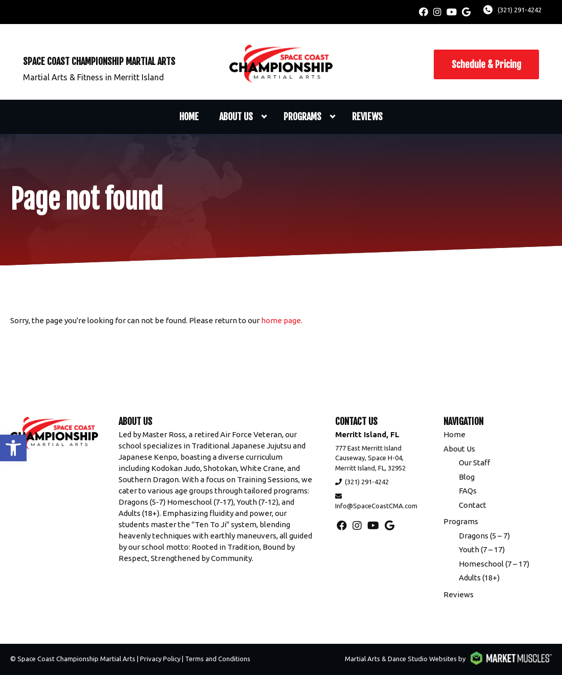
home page (281, 320)
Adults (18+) (479, 577)
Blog (467, 476)
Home (189, 116)
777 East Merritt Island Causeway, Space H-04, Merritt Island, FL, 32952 (370, 457)
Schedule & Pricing (486, 64)
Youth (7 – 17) (482, 549)
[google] (466, 12)
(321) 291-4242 (520, 9)
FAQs (468, 490)
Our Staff (474, 462)
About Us (236, 116)
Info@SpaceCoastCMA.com (376, 505)
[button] (13, 448)
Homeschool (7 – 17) (494, 563)
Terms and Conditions (217, 658)
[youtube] (452, 12)
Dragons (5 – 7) (484, 535)
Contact (472, 505)
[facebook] (423, 12)
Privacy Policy (160, 658)
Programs (302, 116)
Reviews (367, 116)
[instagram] (437, 12)
